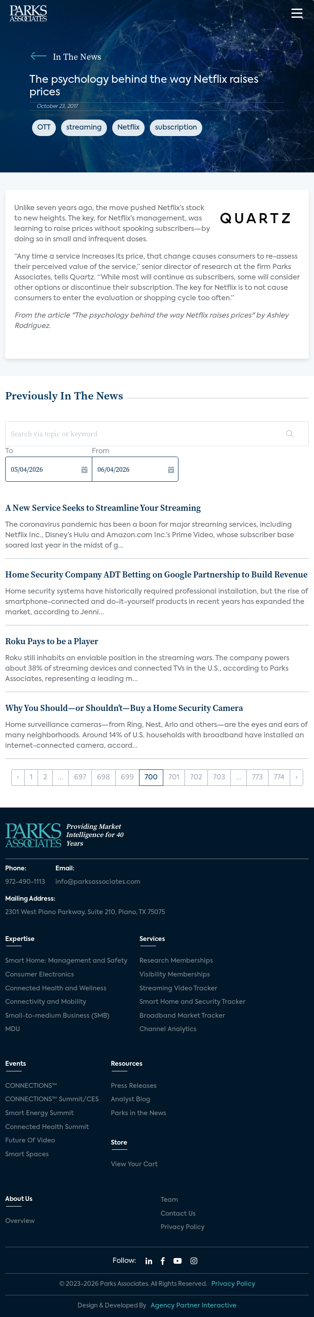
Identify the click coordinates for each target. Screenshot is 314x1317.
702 (196, 777)
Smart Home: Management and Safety (66, 961)
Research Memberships (176, 961)
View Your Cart (134, 1164)
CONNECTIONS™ (31, 1086)
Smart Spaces (27, 1155)
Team (169, 1200)
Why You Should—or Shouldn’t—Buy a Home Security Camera (124, 708)
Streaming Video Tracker (178, 989)
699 (127, 777)
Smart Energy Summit (39, 1113)
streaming (84, 127)
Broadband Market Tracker (182, 1016)
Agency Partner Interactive (193, 1306)
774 (279, 777)
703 (219, 777)
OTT (44, 127)
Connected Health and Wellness (56, 989)
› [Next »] (296, 777)
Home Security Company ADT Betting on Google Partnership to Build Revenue (156, 574)
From (101, 451)
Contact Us (178, 1214)
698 (103, 777)
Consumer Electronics (39, 975)
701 (173, 777)
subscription (176, 127)
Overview (20, 1221)
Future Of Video (30, 1141)
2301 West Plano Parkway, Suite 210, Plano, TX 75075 (85, 912)
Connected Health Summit (47, 1127)
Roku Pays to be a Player (51, 641)
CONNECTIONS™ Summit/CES (52, 1099)
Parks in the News (138, 1113)
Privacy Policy (182, 1227)
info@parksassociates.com (97, 882)
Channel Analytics (168, 1029)
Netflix (128, 127)
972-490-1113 (25, 882)
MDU (12, 1029)
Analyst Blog (130, 1099)
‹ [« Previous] (18, 777)
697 (80, 777)
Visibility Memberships (174, 975)
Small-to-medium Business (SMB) (57, 1016)
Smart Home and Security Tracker (192, 1002)
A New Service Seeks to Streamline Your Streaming (103, 508)
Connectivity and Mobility (45, 1002)
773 (257, 777)
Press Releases (134, 1086)
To (9, 451)
